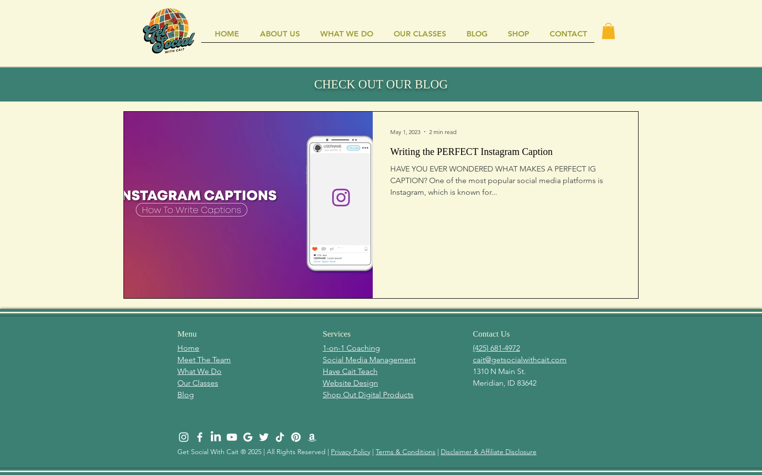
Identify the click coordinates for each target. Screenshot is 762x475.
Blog (185, 394)
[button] (608, 31)
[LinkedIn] (215, 437)
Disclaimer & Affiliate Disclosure (489, 451)
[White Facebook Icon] (199, 437)
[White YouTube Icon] (231, 437)
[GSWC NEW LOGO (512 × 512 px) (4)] (248, 437)
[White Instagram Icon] (183, 437)
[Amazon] (312, 437)
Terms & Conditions (405, 451)
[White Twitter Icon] (264, 437)
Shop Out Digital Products (368, 394)
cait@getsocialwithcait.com (520, 359)
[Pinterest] (296, 437)
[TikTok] (280, 437)
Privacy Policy (350, 451)
